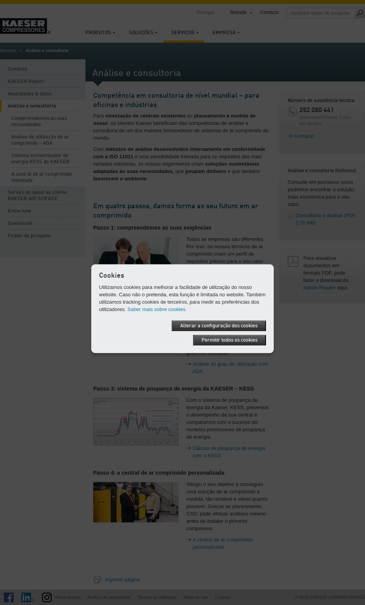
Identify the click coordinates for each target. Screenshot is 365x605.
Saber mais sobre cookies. (157, 309)
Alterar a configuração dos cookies (218, 325)
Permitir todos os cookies (229, 340)
